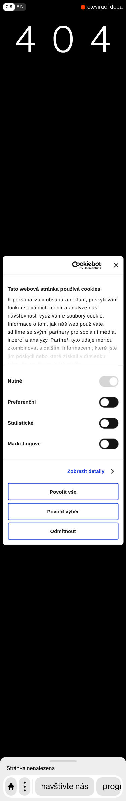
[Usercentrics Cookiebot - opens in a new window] (75, 265)
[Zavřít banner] (116, 265)
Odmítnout (63, 531)
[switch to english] (40, 7)
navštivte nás (64, 786)
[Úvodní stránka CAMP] (11, 786)
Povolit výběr (63, 511)
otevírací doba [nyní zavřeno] (105, 7)
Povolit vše (63, 492)
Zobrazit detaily (86, 471)
